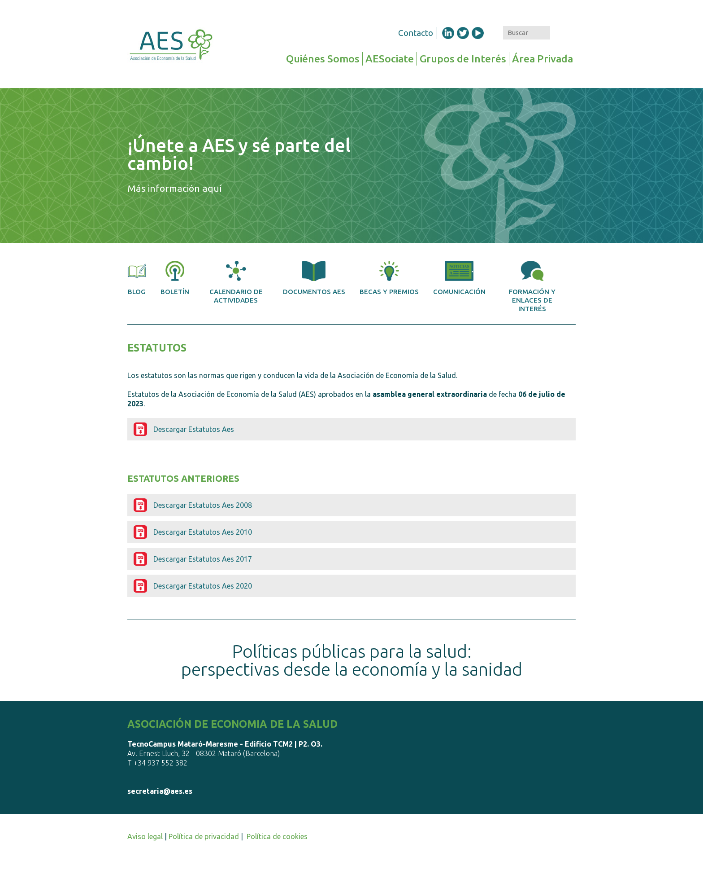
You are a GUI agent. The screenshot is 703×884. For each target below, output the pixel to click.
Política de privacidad (204, 836)
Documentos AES (314, 278)
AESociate (389, 58)
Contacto (415, 33)
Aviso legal (145, 836)
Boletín (175, 278)
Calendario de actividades (236, 282)
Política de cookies (277, 836)
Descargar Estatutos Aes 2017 (202, 559)
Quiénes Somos (323, 58)
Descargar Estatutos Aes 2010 (202, 532)
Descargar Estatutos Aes (193, 429)
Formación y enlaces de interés (532, 286)
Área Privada (542, 58)
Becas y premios (389, 278)
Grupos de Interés (463, 58)
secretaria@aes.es (159, 791)
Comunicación (459, 278)
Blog (136, 278)
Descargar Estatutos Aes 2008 (202, 505)
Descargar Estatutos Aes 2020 (202, 586)
